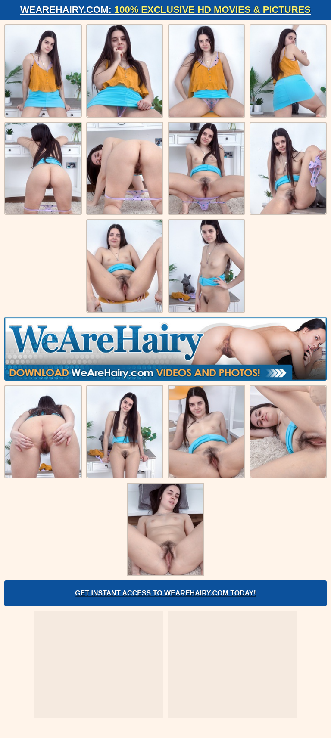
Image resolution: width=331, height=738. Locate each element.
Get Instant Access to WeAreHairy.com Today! (165, 593)
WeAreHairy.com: (165, 9)
